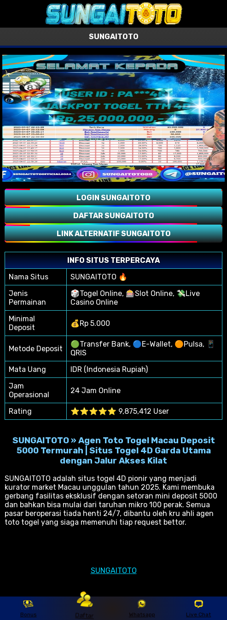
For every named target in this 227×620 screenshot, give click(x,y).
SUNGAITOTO (114, 570)
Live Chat (198, 608)
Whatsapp (142, 608)
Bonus (28, 608)
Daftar (85, 608)
